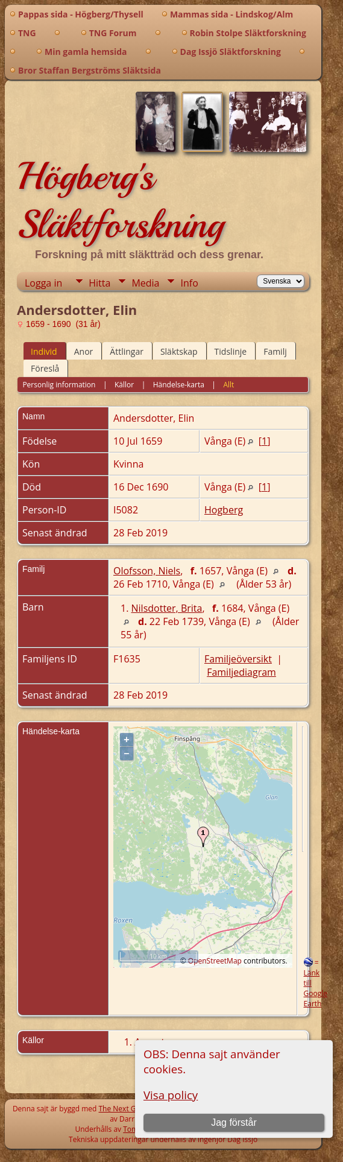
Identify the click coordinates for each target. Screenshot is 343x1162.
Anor (83, 351)
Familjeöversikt (238, 658)
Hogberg (223, 509)
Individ (44, 351)
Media (145, 283)
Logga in (43, 283)
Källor (124, 384)
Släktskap (179, 351)
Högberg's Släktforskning (120, 200)
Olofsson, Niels (146, 570)
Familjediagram (241, 672)
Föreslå (45, 368)
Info (189, 283)
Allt (228, 384)
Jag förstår (234, 1122)
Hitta (99, 283)
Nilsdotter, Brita (167, 608)
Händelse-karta (178, 384)
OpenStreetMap (215, 961)
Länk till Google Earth (315, 988)
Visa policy (170, 1094)
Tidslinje (231, 351)
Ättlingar (126, 351)
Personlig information (58, 384)
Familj (275, 351)
